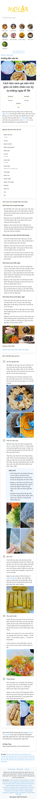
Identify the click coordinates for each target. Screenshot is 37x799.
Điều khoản (20, 769)
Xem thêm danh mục (18, 52)
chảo (23, 350)
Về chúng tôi (11, 769)
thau (10, 446)
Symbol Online (14, 787)
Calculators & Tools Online (27, 787)
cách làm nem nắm (8, 756)
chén (19, 350)
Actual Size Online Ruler (11, 789)
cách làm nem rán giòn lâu (21, 756)
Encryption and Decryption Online (14, 791)
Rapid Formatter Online (25, 789)
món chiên (25, 120)
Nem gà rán (9, 754)
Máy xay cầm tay (7, 350)
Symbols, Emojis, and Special (17, 792)
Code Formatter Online (27, 782)
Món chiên (10, 55)
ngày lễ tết (5, 114)
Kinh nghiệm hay (15, 782)
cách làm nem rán (27, 758)
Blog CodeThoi (24, 780)
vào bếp (21, 118)
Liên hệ (27, 769)
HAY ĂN (3, 55)
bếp (27, 350)
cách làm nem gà (18, 754)
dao (27, 381)
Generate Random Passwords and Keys (16, 785)
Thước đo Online (14, 780)
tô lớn (15, 350)
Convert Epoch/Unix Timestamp (25, 783)
